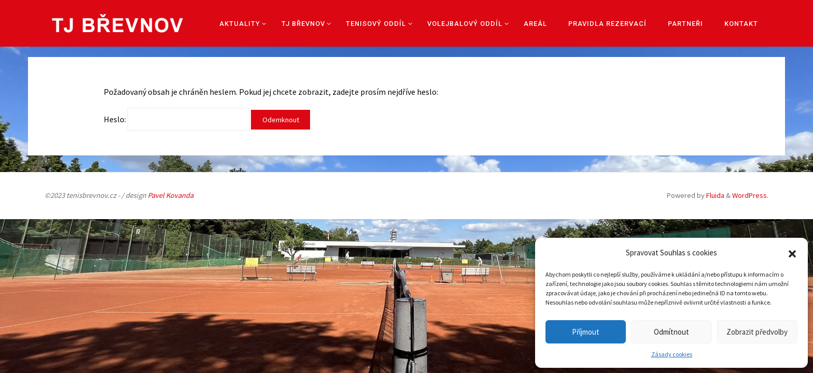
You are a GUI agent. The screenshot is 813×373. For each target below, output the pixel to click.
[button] (792, 253)
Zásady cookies (671, 354)
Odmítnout (671, 332)
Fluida (714, 195)
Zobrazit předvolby (757, 332)
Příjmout (585, 332)
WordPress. (750, 195)
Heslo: (176, 119)
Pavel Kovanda (170, 195)
